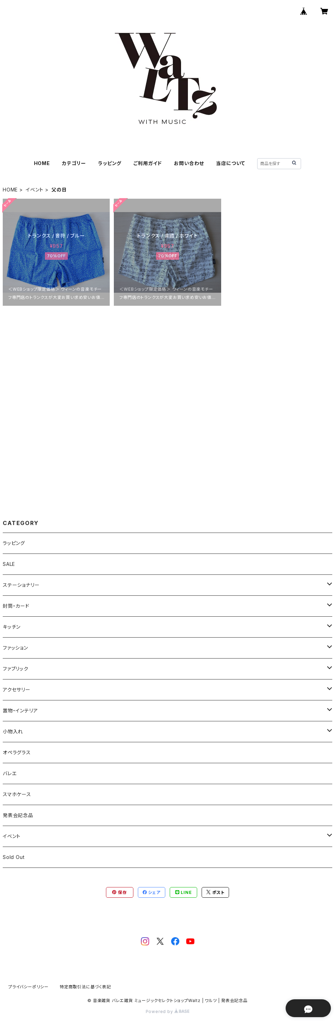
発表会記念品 (18, 815)
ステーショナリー (21, 585)
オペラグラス (17, 752)
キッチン (12, 627)
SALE (9, 564)
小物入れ (13, 731)
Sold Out (13, 857)
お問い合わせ (189, 163)
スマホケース (17, 794)
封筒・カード (16, 606)
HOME (42, 163)
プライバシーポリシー (28, 986)
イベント (35, 190)
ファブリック (15, 669)
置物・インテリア (20, 710)
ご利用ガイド (147, 163)
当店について (230, 163)
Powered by (168, 1011)
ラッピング (109, 163)
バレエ (9, 773)
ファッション (15, 648)
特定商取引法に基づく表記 (85, 986)
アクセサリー (17, 690)
